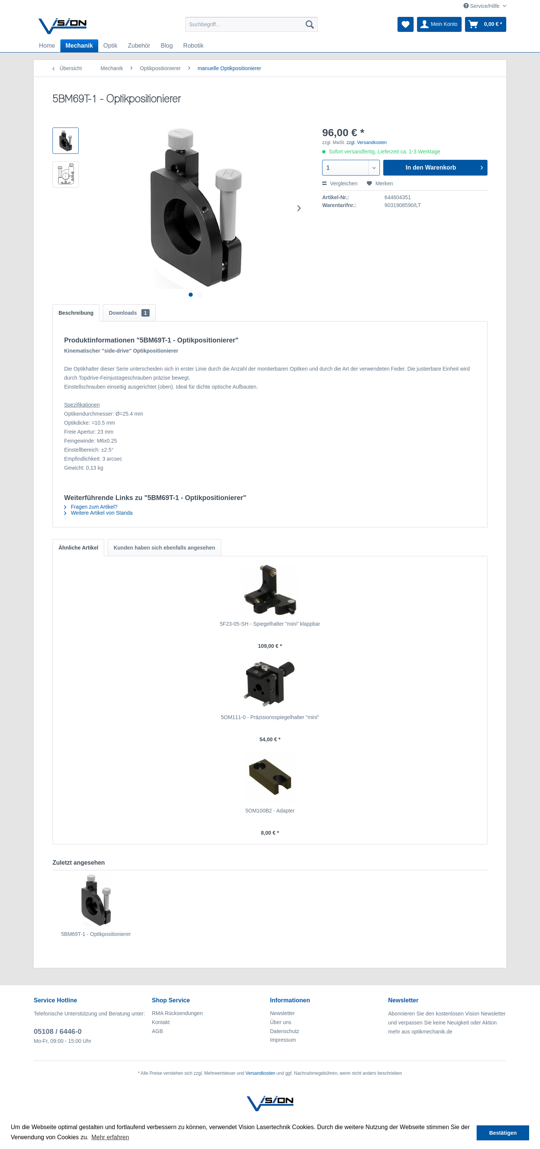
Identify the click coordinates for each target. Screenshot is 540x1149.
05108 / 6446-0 (58, 1031)
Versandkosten (260, 1073)
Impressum (283, 1040)
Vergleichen (339, 183)
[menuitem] (251, 24)
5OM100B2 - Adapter (270, 811)
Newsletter (282, 1013)
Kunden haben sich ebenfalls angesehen (164, 548)
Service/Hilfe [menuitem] (482, 6)
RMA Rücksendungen (177, 1013)
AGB (157, 1031)
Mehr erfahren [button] (110, 1137)
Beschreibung (75, 313)
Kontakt (161, 1022)
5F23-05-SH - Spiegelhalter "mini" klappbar (270, 624)
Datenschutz (284, 1031)
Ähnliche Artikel (78, 548)
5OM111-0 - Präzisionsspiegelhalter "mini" (270, 717)
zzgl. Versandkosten (366, 142)
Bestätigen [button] (503, 1133)
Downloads (129, 313)
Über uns (280, 1022)
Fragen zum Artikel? (90, 507)
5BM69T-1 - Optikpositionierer (96, 934)
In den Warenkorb (444, 166)
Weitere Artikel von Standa (98, 513)
